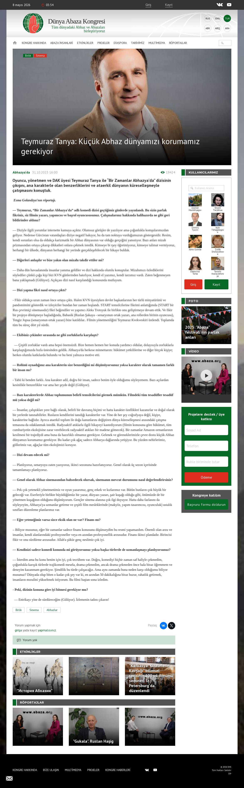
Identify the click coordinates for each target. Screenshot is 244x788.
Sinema (40, 55)
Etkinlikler (85, 43)
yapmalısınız (46, 630)
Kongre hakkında (34, 43)
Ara (227, 28)
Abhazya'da (21, 172)
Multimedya (157, 43)
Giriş (148, 4)
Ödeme (206, 477)
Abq (217, 28)
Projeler (103, 43)
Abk (208, 28)
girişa (18, 630)
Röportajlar (178, 43)
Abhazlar (52, 610)
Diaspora (120, 43)
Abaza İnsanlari (61, 43)
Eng (217, 18)
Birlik (28, 55)
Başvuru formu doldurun (206, 504)
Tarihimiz (137, 43)
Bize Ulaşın (51, 770)
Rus (208, 18)
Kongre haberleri (117, 770)
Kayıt (169, 4)
